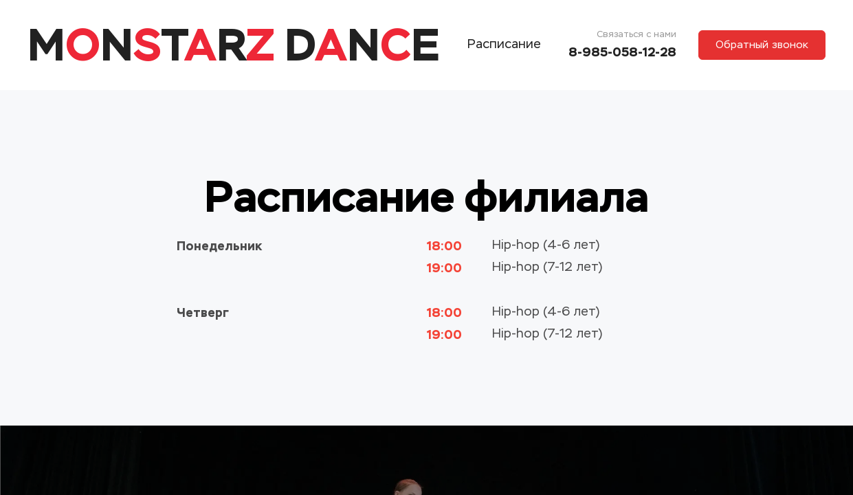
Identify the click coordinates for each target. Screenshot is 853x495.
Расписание (504, 44)
